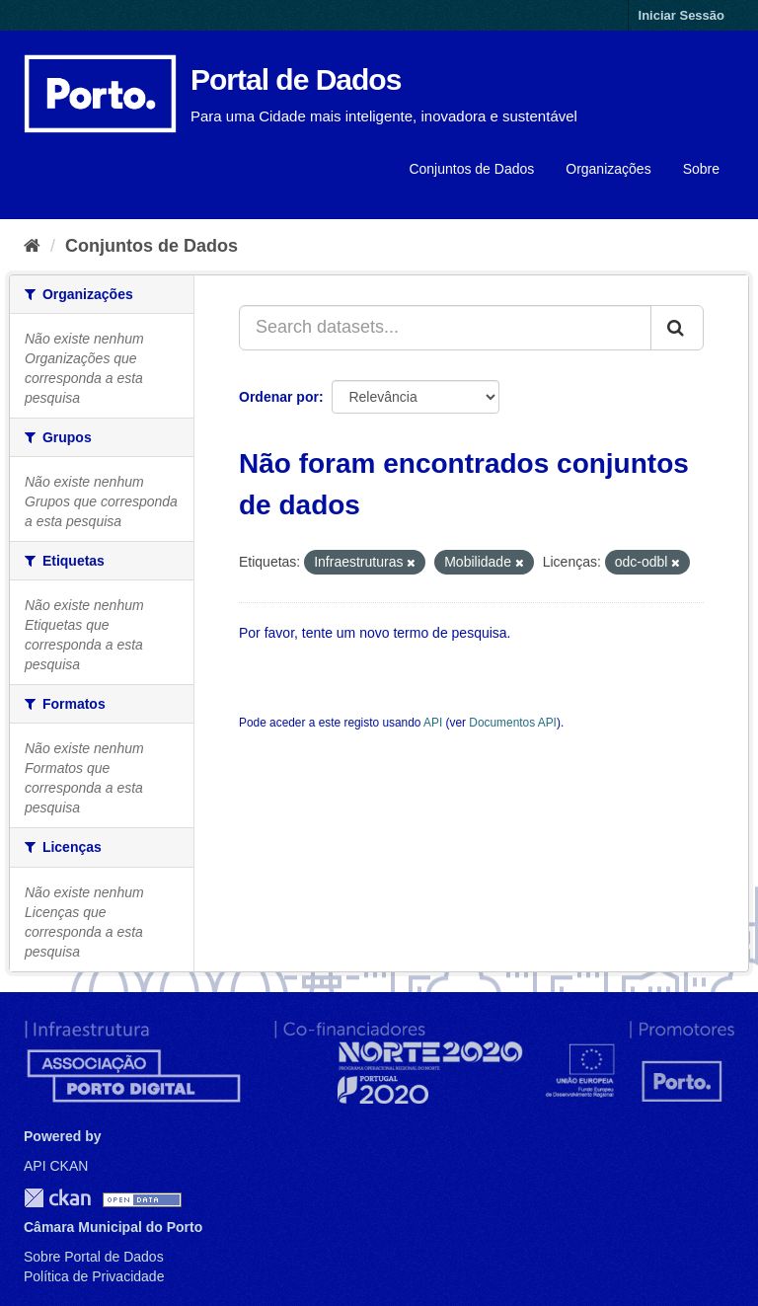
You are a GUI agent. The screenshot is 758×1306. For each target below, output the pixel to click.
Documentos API (513, 723)
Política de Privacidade (94, 1276)
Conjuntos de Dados (471, 169)
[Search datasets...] (445, 327)
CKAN (57, 1198)
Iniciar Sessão (681, 15)
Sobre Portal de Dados (94, 1257)
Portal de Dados (295, 79)
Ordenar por (279, 397)
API (432, 723)
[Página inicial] (32, 246)
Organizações (608, 169)
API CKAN (56, 1166)
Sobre (701, 169)
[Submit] (677, 327)
